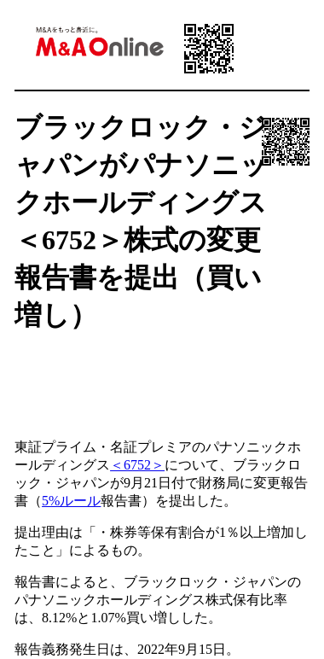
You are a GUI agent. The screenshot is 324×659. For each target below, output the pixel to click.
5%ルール (71, 500)
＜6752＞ (137, 465)
